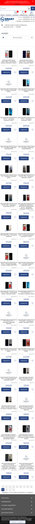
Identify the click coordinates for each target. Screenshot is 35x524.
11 (6, 488)
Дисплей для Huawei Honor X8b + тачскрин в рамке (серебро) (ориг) (9, 61)
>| (13, 488)
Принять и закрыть (18, 522)
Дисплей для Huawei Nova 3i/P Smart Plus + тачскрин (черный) (8, 234)
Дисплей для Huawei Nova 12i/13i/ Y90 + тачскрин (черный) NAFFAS (8, 204)
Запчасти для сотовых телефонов (16, 25)
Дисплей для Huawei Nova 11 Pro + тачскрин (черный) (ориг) (26, 119)
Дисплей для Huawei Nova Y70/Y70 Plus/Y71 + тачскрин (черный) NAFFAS (8, 320)
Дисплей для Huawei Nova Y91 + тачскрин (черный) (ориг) (26, 349)
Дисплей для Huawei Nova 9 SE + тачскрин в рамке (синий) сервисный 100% (8, 263)
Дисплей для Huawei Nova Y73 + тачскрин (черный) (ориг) (8, 349)
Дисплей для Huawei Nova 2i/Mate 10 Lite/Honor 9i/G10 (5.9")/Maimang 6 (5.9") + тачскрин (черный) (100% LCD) (26, 205)
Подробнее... (17, 4)
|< (2, 485)
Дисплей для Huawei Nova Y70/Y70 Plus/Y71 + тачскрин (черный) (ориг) (26, 292)
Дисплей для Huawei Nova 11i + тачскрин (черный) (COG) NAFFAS (26, 147)
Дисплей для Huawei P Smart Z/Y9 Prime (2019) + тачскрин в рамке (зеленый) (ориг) (9, 435)
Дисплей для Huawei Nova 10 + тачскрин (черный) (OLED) (26, 90)
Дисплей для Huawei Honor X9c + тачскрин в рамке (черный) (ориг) (26, 61)
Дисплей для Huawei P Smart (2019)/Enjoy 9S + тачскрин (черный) (26, 377)
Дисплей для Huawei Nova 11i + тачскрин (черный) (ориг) (8, 176)
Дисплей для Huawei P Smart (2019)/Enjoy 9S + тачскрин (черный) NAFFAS (26, 406)
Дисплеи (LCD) (8, 27)
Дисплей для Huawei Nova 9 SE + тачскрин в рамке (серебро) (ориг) (26, 234)
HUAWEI (18, 27)
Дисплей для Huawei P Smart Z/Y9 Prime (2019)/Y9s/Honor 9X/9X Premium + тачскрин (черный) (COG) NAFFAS (26, 464)
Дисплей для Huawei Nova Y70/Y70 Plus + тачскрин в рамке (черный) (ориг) (8, 292)
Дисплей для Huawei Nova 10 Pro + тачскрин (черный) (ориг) (8, 119)
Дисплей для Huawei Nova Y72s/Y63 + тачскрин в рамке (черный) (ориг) (26, 320)
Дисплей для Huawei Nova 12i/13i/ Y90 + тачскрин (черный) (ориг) (26, 176)
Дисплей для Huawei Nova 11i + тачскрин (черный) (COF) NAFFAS (8, 147)
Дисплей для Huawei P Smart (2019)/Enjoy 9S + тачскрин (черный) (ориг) (8, 406)
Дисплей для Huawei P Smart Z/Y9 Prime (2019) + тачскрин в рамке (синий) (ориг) (26, 435)
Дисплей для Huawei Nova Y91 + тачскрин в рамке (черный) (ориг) (8, 377)
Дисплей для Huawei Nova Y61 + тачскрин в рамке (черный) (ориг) (26, 263)
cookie (29, 520)
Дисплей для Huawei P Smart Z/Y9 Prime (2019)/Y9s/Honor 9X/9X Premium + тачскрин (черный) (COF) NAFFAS (8, 464)
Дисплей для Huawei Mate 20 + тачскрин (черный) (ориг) (8, 90)
